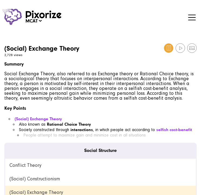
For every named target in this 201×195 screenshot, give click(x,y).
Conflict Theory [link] (25, 165)
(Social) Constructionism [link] (34, 179)
